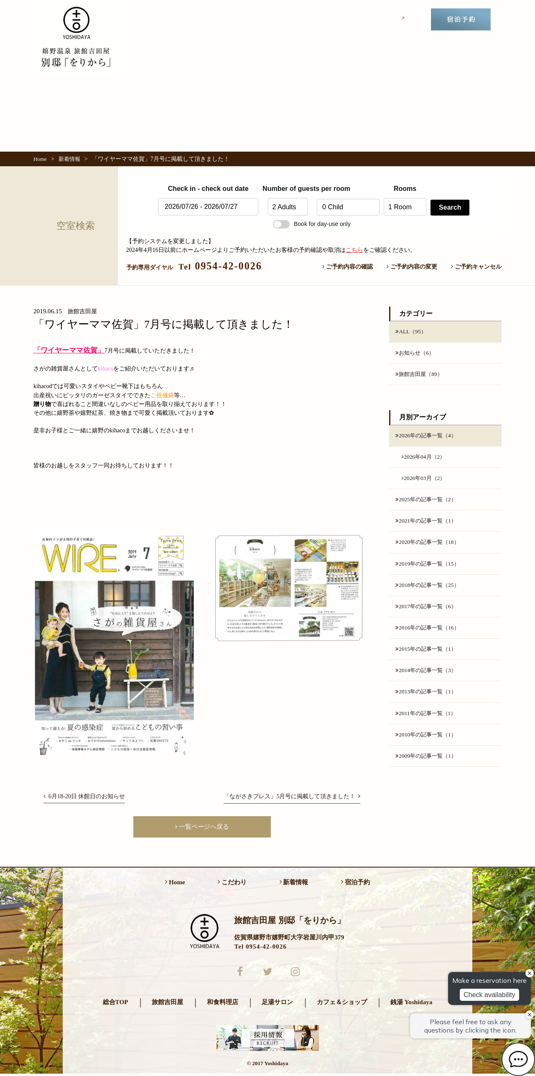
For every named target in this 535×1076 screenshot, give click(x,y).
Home (40, 159)
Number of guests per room (287, 188)
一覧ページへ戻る (202, 826)
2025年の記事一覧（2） (427, 502)
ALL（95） (411, 331)
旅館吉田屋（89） (420, 375)
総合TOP (115, 1003)
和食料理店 (222, 1003)
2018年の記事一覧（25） (429, 589)
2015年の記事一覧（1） (427, 654)
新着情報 (331, 19)
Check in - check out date (208, 188)
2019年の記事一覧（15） (429, 567)
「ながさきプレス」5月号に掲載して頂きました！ (292, 796)
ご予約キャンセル (476, 266)
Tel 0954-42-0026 (260, 947)
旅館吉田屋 (167, 1003)
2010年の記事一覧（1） (427, 741)
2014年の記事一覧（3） (427, 675)
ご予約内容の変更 (412, 266)
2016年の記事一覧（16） (429, 632)
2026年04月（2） (425, 458)
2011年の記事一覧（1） (427, 719)
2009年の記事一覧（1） (427, 762)
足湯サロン (277, 1003)
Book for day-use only (312, 224)
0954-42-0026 (220, 266)
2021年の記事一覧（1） (427, 523)
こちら (354, 249)
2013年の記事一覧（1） (427, 697)
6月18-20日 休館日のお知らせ (84, 796)
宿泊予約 (355, 883)
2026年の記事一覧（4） (427, 436)
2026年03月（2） (425, 480)
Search (450, 207)
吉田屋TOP (386, 19)
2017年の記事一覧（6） (427, 610)
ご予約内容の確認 (347, 266)
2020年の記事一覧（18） (429, 545)
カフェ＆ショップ (342, 1003)
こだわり (283, 19)
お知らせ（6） (416, 353)
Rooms (405, 188)
